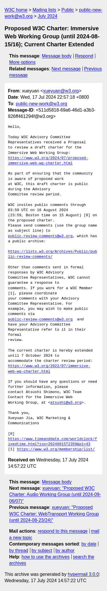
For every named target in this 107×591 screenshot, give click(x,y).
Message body (57, 55)
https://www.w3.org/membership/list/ (56, 449)
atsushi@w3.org (65, 402)
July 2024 (47, 16)
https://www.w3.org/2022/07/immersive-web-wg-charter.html (49, 369)
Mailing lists (44, 9)
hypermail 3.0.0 (83, 574)
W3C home (16, 9)
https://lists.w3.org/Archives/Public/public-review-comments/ (52, 254)
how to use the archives (46, 556)
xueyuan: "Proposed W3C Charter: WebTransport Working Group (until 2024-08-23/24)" (54, 514)
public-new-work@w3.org (41, 103)
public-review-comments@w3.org (40, 236)
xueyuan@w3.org (61, 90)
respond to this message (62, 531)
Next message (66, 68)
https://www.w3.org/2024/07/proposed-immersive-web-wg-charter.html (48, 161)
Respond (84, 55)
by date (88, 544)
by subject (42, 550)
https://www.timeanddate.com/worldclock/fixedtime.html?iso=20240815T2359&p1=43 (52, 442)
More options (22, 62)
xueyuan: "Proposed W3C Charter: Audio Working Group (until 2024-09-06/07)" (55, 494)
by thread (18, 550)
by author (64, 550)
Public (67, 9)
